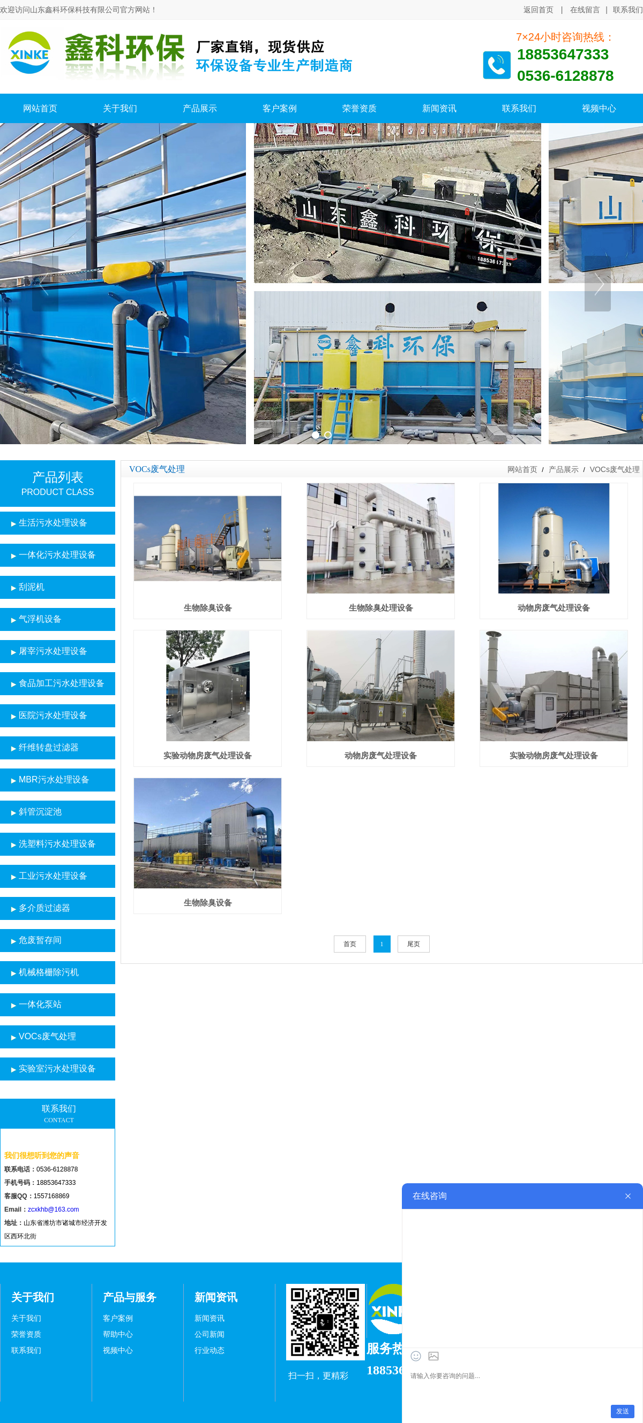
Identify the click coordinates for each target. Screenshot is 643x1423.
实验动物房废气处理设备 (207, 755)
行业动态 (210, 1350)
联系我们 (628, 10)
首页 (349, 944)
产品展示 (564, 469)
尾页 (413, 944)
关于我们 (26, 1318)
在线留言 (585, 9)
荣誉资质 (26, 1334)
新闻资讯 (210, 1318)
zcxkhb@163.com (53, 1209)
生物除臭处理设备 (381, 607)
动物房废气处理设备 (554, 607)
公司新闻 (210, 1334)
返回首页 (539, 9)
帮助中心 (118, 1334)
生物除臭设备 (208, 607)
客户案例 (118, 1318)
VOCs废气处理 (614, 469)
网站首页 (522, 469)
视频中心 (118, 1350)
